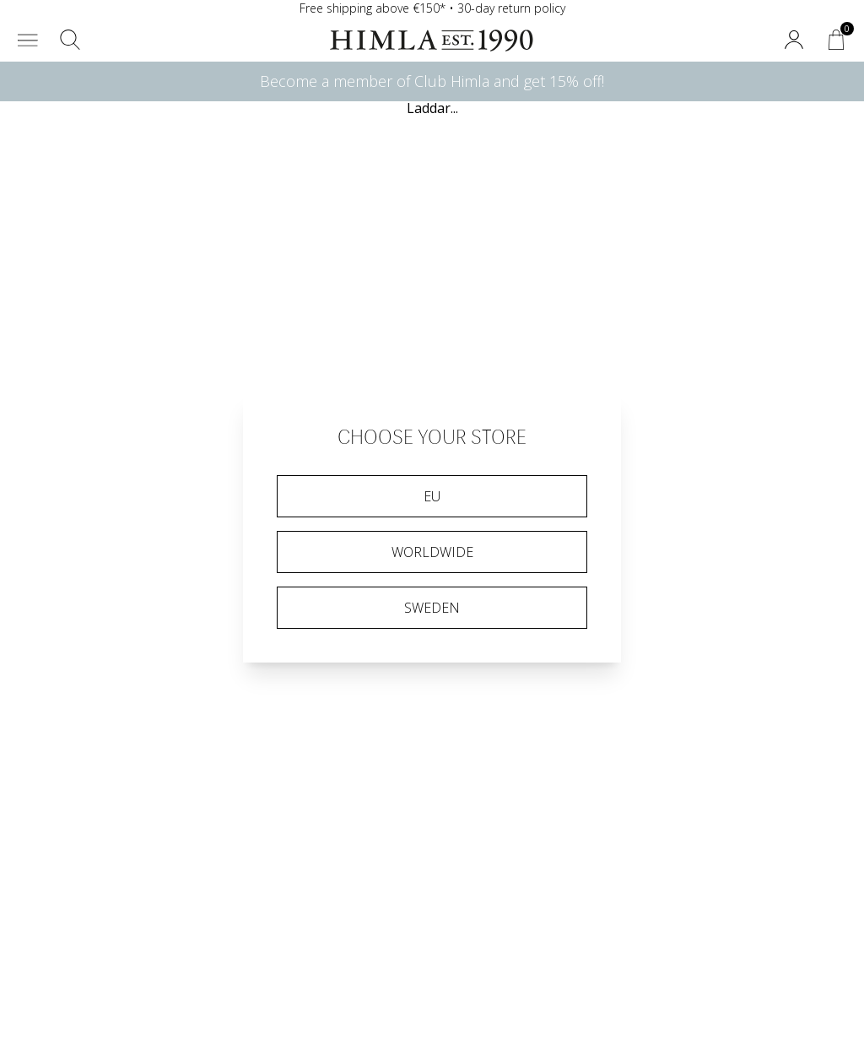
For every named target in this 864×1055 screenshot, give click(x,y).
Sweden (432, 607)
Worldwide (432, 552)
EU (432, 496)
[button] (28, 40)
